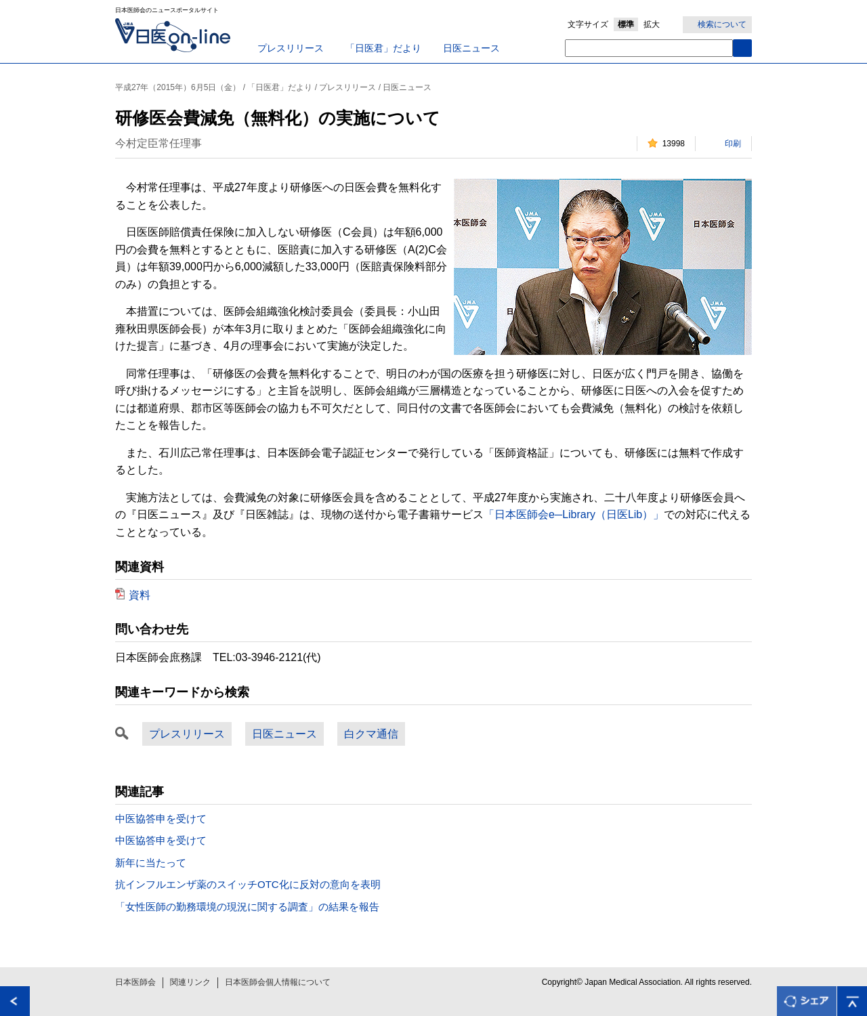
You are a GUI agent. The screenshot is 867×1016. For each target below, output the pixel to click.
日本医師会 (135, 982)
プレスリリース (290, 48)
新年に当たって (150, 862)
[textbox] (649, 48)
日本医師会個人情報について (278, 982)
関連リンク (190, 982)
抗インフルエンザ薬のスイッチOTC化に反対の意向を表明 (248, 884)
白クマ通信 (371, 734)
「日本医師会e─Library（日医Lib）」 (574, 514)
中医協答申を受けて (161, 818)
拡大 (651, 24)
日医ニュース (471, 48)
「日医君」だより (383, 48)
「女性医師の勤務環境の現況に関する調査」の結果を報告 (247, 906)
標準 (626, 24)
